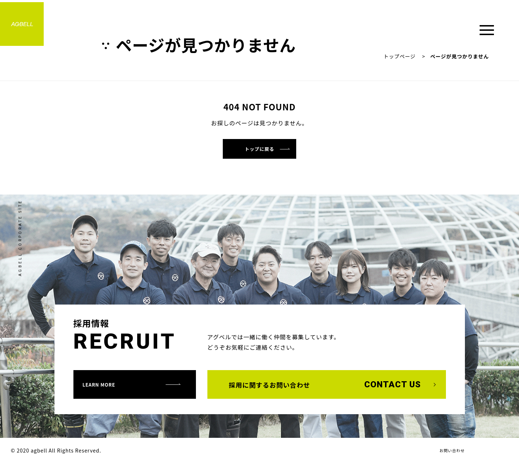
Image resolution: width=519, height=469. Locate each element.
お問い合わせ (449, 455)
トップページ (399, 56)
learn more (110, 389)
